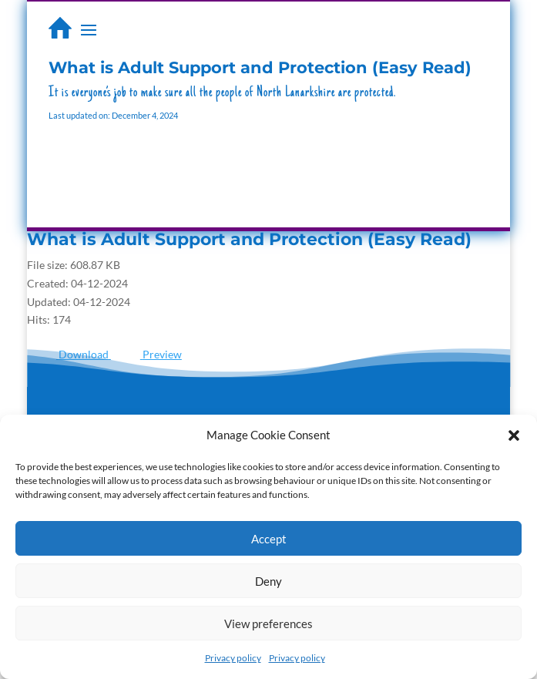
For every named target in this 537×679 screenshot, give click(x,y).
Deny (268, 581)
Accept (269, 539)
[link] (60, 27)
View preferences (268, 623)
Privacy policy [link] (233, 658)
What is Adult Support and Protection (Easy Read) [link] (249, 239)
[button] (514, 435)
